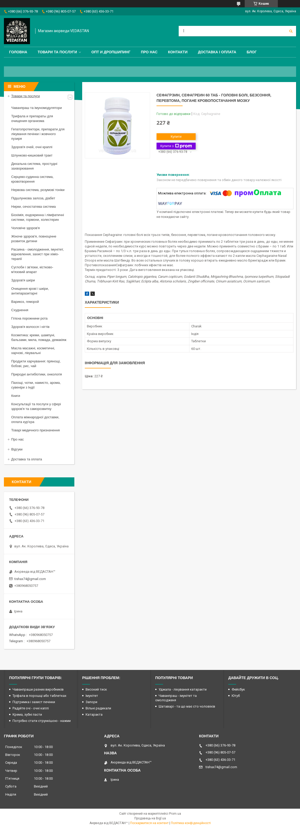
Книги (15, 396)
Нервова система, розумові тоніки (37, 190)
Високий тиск (96, 689)
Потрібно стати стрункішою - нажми (42, 721)
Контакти (178, 52)
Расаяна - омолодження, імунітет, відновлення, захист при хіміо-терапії (37, 254)
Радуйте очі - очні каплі (31, 708)
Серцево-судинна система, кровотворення (32, 179)
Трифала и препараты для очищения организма (32, 118)
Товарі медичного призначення (35, 430)
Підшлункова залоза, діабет (33, 198)
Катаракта (94, 714)
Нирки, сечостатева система (33, 207)
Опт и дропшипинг (110, 52)
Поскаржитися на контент (149, 823)
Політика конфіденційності (191, 823)
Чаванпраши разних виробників (38, 689)
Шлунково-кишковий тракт (31, 155)
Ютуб (236, 696)
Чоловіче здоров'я (25, 228)
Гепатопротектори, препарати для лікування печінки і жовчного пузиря (37, 134)
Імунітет (92, 696)
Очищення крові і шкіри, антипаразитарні (30, 291)
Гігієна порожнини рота (29, 318)
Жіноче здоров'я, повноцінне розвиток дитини (33, 238)
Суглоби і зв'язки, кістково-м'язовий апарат (32, 269)
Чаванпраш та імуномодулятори (36, 108)
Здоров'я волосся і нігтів (30, 327)
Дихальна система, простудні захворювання (34, 166)
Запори (91, 702)
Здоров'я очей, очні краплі (31, 147)
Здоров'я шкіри (23, 280)
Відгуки (16, 449)
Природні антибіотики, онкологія (36, 374)
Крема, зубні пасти (27, 714)
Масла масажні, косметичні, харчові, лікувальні (33, 350)
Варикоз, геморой (25, 302)
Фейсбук (238, 689)
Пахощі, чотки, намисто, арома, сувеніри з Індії (36, 385)
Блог (252, 52)
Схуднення (19, 310)
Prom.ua (175, 813)
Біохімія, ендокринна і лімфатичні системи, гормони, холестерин (37, 217)
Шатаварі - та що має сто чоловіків (187, 706)
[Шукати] (291, 31)
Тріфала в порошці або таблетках (39, 696)
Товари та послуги (57, 52)
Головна (18, 52)
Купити (176, 136)
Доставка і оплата (217, 52)
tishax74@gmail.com (30, 579)
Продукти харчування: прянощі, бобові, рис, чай (36, 363)
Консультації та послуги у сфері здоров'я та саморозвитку (36, 406)
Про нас (149, 52)
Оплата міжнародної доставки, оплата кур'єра (35, 419)
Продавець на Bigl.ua (150, 818)
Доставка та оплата (26, 459)
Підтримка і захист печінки (34, 702)
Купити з (176, 146)
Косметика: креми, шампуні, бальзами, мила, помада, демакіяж (38, 337)
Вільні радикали (98, 708)
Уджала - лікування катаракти (183, 689)
